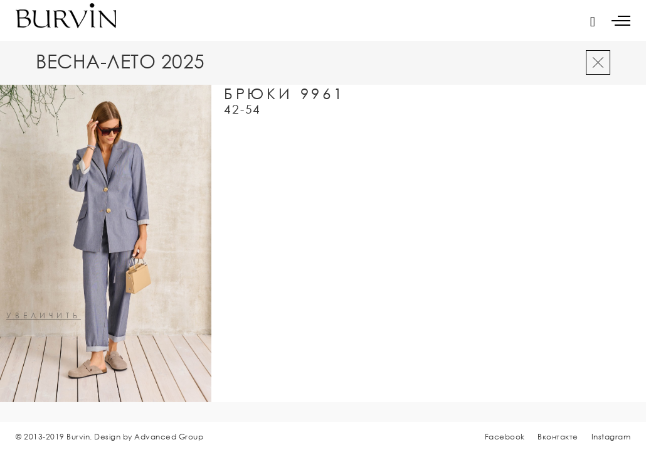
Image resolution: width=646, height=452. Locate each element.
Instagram (611, 436)
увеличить (43, 316)
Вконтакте (557, 436)
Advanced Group (168, 436)
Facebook (505, 436)
